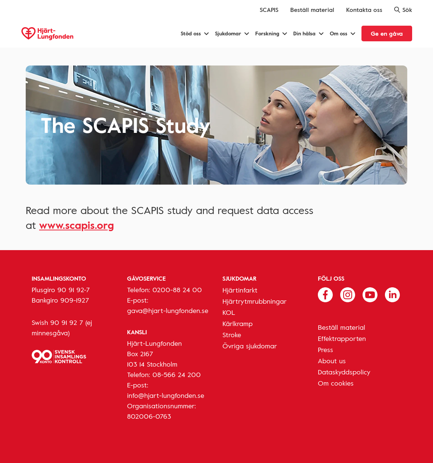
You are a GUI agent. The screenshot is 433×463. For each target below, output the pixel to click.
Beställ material (312, 10)
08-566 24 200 (176, 374)
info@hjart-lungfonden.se (165, 395)
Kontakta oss (364, 10)
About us (332, 360)
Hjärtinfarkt (239, 290)
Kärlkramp (237, 323)
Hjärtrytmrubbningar (254, 301)
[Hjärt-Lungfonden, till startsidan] (47, 33)
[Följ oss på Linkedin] (392, 294)
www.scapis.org (76, 225)
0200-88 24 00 (177, 289)
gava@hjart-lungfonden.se (167, 310)
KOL (228, 312)
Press (325, 349)
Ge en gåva (387, 33)
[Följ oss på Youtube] (370, 294)
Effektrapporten (342, 338)
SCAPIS (269, 10)
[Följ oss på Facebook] (325, 294)
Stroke (231, 334)
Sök (403, 10)
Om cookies (336, 383)
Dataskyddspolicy (344, 372)
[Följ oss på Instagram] (347, 294)
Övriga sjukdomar (249, 346)
